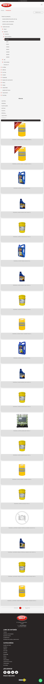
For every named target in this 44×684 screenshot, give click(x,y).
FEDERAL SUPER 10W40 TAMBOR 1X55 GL (21, 163)
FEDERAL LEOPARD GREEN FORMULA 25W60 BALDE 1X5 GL (22, 576)
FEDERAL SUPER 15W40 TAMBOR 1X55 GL (21, 333)
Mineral (7, 39)
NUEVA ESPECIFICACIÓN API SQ (9, 19)
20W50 (7, 52)
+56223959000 (22, 625)
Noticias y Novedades (8, 633)
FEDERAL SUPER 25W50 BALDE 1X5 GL (22, 455)
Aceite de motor (6, 26)
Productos (8, 10)
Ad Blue (5, 647)
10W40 (7, 46)
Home (2, 10)
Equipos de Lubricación (7, 80)
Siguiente (27, 608)
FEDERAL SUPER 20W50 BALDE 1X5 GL (22, 406)
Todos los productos (6, 16)
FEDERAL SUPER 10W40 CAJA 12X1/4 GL (22, 212)
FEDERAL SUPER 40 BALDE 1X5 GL (22, 503)
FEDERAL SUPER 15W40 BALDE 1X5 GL (22, 309)
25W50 (7, 54)
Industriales (5, 87)
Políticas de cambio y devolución (11, 639)
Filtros (3, 82)
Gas (4, 59)
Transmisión (5, 92)
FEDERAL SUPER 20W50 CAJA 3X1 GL (21, 358)
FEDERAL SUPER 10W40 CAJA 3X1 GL (22, 188)
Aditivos (4, 69)
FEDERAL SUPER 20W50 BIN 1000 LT (21, 430)
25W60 (7, 57)
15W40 (7, 49)
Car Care (4, 72)
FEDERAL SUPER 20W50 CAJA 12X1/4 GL (22, 382)
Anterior (16, 608)
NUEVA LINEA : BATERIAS (8, 21)
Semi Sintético (8, 36)
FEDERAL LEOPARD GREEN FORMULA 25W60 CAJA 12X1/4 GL (22, 552)
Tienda (5, 632)
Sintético (7, 34)
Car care (5, 650)
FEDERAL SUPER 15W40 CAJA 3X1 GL (22, 261)
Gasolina (6, 31)
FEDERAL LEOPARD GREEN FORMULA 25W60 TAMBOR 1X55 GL (21, 600)
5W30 (7, 44)
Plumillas (4, 95)
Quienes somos (7, 635)
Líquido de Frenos (6, 90)
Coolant (4, 74)
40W (7, 41)
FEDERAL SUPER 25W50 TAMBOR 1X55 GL (21, 479)
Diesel (5, 29)
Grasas (3, 85)
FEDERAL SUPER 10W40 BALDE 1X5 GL (22, 236)
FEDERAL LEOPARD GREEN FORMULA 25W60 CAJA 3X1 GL (22, 527)
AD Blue (4, 67)
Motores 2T (6, 64)
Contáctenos (6, 637)
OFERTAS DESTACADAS (7, 24)
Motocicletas (6, 62)
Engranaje (4, 77)
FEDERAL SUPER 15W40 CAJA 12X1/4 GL (22, 285)
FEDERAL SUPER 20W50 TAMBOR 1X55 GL (21, 139)
